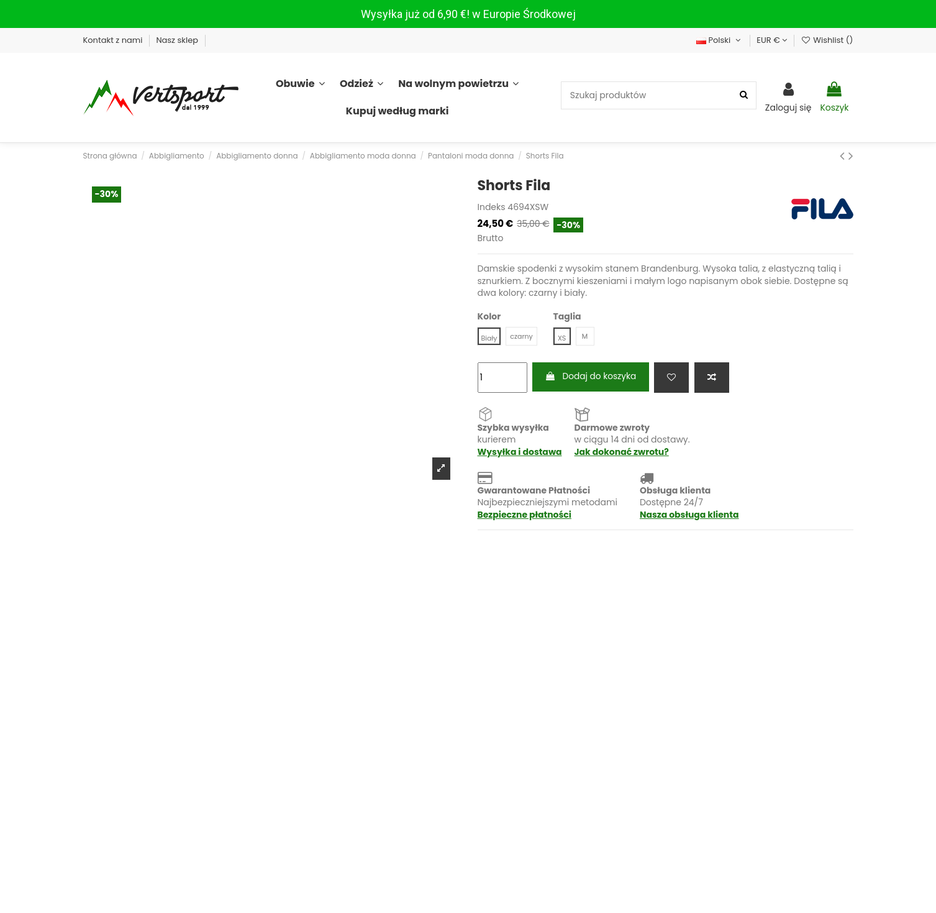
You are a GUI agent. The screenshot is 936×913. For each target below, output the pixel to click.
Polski (719, 40)
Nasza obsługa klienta (689, 515)
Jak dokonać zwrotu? (622, 452)
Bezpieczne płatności (524, 515)
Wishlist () (827, 40)
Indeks (492, 207)
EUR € (772, 40)
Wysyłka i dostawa (520, 452)
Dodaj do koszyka (591, 377)
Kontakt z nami (114, 40)
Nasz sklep (178, 40)
